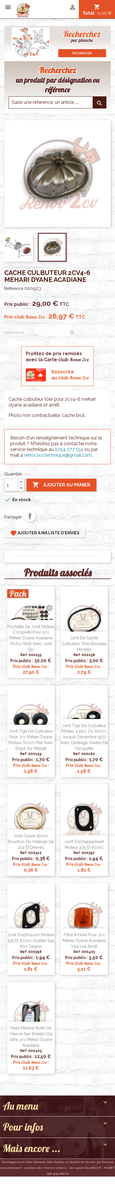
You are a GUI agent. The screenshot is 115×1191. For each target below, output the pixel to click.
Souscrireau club (70, 375)
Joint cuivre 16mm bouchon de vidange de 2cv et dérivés (31, 842)
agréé (80, 1167)
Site (72, 1167)
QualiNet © (93, 1167)
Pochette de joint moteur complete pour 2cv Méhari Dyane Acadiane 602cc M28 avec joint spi (30, 638)
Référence (13, 288)
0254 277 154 (69, 449)
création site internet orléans (45, 1167)
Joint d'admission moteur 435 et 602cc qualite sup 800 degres (30, 940)
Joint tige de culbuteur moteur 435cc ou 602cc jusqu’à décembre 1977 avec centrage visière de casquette (84, 737)
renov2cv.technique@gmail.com (58, 455)
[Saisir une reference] (57, 102)
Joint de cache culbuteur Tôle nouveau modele (84, 644)
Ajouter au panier (61, 485)
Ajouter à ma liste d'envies (44, 533)
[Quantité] (11, 485)
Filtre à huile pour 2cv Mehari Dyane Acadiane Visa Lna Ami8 (84, 940)
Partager (30, 516)
